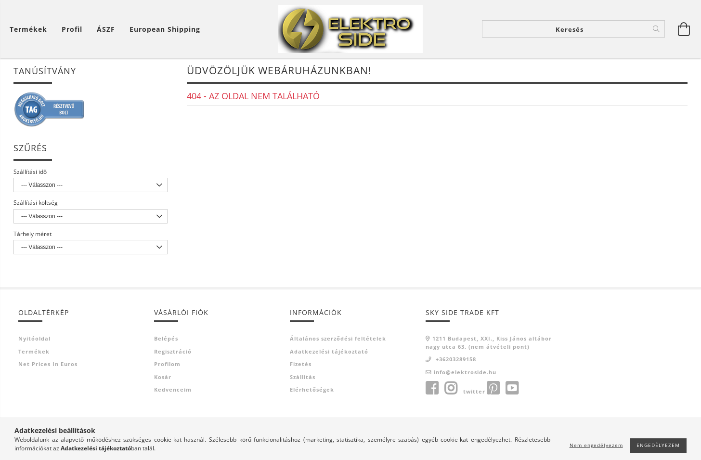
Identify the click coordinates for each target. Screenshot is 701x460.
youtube (512, 389)
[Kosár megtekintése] (30, 29)
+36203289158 (455, 360)
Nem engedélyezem (596, 445)
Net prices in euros (48, 364)
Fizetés (301, 364)
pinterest (493, 389)
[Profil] (72, 29)
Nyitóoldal (34, 339)
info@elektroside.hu (465, 372)
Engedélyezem (658, 445)
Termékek (34, 351)
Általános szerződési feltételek (338, 339)
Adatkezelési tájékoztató (329, 351)
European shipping (165, 29)
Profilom (167, 364)
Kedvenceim (173, 390)
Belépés (166, 339)
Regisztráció (173, 351)
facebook (432, 389)
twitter (474, 392)
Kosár (162, 377)
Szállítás (302, 377)
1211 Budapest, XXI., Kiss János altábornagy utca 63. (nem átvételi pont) (489, 343)
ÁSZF (106, 29)
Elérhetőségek (312, 390)
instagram (450, 389)
